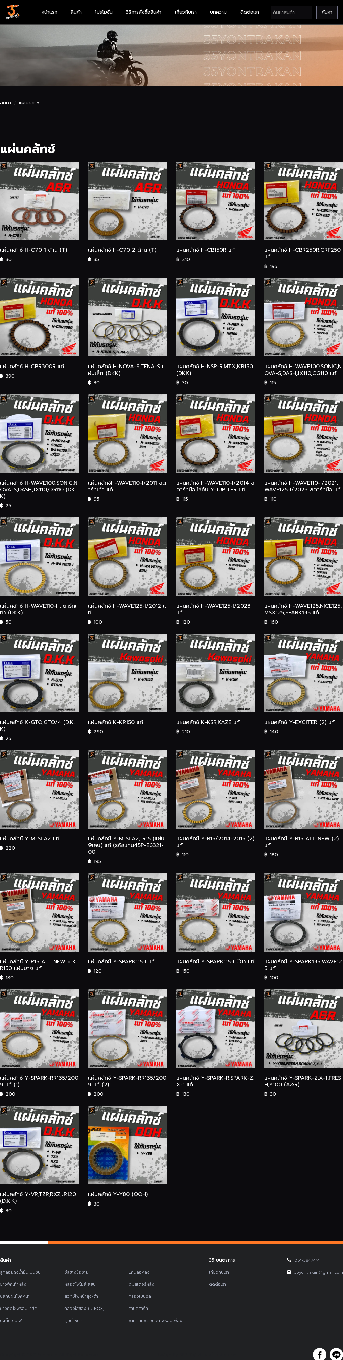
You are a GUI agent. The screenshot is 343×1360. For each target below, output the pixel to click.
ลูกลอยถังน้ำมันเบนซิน (20, 1272)
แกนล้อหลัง (139, 1272)
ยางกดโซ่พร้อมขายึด (18, 1308)
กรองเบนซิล (140, 1296)
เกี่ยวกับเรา (186, 12)
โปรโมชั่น (104, 12)
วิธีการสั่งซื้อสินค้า (143, 12)
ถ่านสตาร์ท (138, 1308)
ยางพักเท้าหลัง (13, 1284)
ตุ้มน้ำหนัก (73, 1321)
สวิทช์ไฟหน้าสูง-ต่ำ (81, 1296)
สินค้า (76, 12)
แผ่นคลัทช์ (29, 103)
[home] (12, 12)
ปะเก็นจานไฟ (11, 1321)
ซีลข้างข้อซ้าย (76, 1272)
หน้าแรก (49, 12)
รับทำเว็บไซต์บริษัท (221, 1355)
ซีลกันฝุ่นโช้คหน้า (15, 1296)
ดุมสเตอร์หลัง (141, 1284)
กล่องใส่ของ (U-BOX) (84, 1308)
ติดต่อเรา (249, 12)
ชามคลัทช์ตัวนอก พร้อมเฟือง (155, 1321)
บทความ (218, 12)
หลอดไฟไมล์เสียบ (80, 1284)
